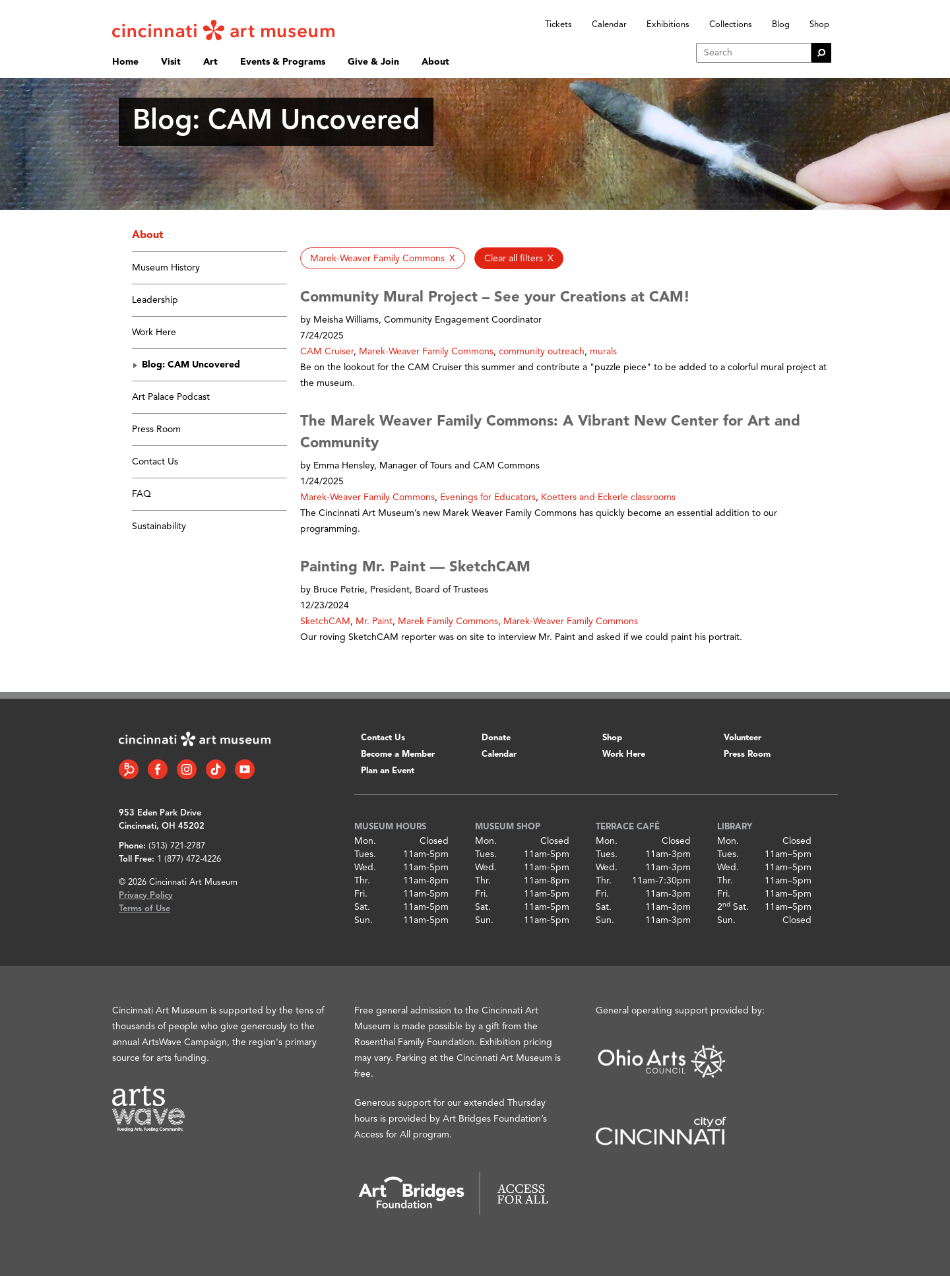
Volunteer (742, 738)
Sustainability (159, 526)
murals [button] (603, 351)
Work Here (154, 332)
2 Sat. (733, 907)
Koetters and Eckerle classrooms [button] (608, 497)
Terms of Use (144, 909)
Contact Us (155, 461)
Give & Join (373, 62)
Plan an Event (387, 771)
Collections (730, 24)
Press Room (156, 429)
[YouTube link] (245, 769)
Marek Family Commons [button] (448, 621)
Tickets (558, 24)
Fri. (360, 894)
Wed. (365, 867)
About (435, 62)
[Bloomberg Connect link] (129, 769)
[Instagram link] (187, 769)
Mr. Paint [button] (374, 621)
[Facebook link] (158, 769)
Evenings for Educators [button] (488, 497)
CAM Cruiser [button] (327, 351)
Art (210, 62)
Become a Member (398, 754)
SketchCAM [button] (325, 621)
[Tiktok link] (216, 769)
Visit (171, 62)
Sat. (362, 907)
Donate (496, 738)
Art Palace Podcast (171, 397)
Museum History (166, 267)
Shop (819, 24)
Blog (781, 24)
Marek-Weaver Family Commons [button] (426, 351)
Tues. (365, 854)
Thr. (362, 880)
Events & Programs (282, 62)
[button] (382, 258)
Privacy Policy (146, 895)
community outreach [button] (542, 351)
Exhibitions (668, 24)
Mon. (365, 841)
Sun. (363, 920)
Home (125, 62)
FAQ (141, 494)
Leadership (155, 300)
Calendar (609, 24)
